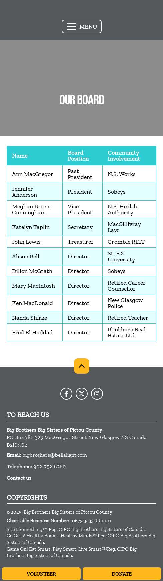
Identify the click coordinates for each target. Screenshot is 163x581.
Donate (122, 574)
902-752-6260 (49, 466)
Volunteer (41, 574)
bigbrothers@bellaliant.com (54, 455)
